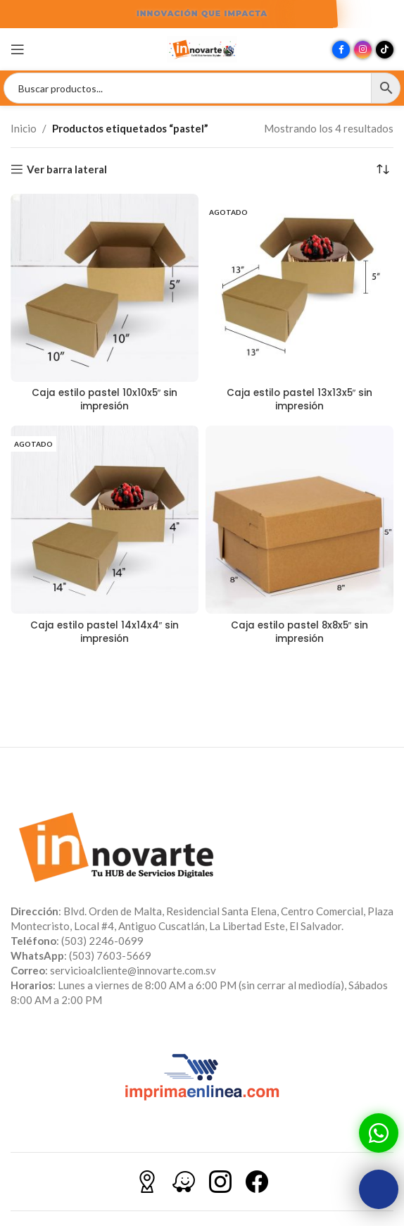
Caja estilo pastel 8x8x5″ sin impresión (300, 632)
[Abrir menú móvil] (18, 49)
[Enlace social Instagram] (363, 49)
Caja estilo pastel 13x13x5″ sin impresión (300, 399)
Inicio (24, 128)
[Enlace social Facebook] (341, 49)
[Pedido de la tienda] (382, 169)
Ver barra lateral (67, 169)
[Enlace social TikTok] (384, 49)
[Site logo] (202, 48)
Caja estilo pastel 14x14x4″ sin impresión (104, 632)
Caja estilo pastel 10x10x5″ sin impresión (105, 399)
